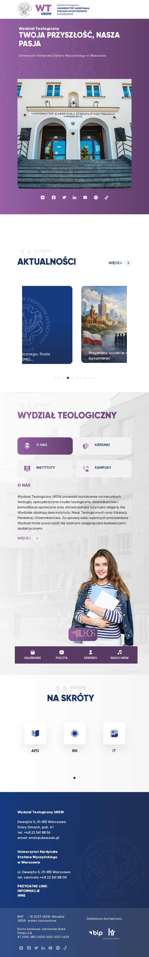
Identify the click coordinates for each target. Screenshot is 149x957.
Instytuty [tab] (39, 468)
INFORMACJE (28, 891)
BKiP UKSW (21, 918)
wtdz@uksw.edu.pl (44, 838)
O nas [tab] (35, 446)
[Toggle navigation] (124, 9)
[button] (54, 378)
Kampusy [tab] (96, 468)
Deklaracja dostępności (104, 918)
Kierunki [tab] (96, 446)
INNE (21, 896)
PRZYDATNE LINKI (32, 886)
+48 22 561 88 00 (53, 877)
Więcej (115, 263)
